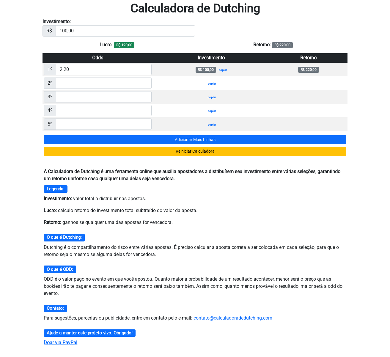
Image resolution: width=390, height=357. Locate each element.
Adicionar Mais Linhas (195, 139)
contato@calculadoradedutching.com (233, 318)
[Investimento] (125, 31)
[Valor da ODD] (104, 69)
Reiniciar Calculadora (195, 151)
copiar (223, 70)
